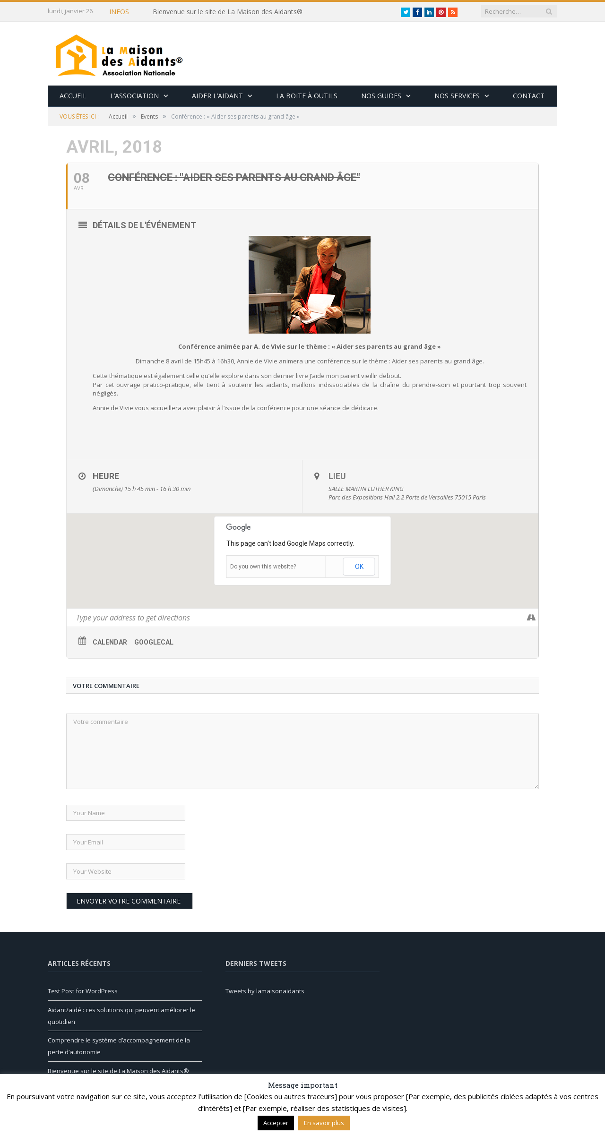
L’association (134, 95)
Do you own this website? (263, 566)
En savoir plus (324, 1123)
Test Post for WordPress (83, 991)
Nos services (457, 95)
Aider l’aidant (217, 95)
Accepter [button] (275, 1123)
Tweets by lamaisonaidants (264, 991)
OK (359, 566)
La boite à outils (306, 95)
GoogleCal (153, 642)
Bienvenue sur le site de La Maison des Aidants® (227, 12)
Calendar (110, 642)
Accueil (73, 95)
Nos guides (381, 95)
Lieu (337, 476)
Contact (528, 95)
